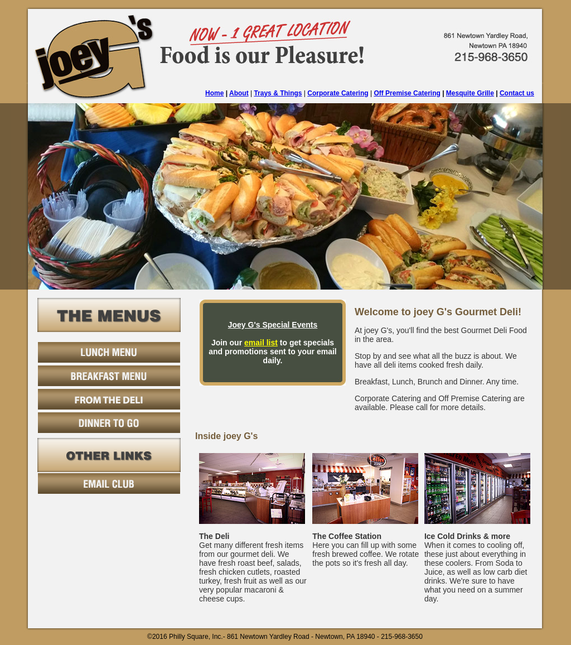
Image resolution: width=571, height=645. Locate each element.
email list (261, 342)
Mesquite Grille (470, 93)
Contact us (517, 93)
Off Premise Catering (407, 93)
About (239, 93)
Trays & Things (278, 93)
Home (214, 93)
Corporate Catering (337, 93)
